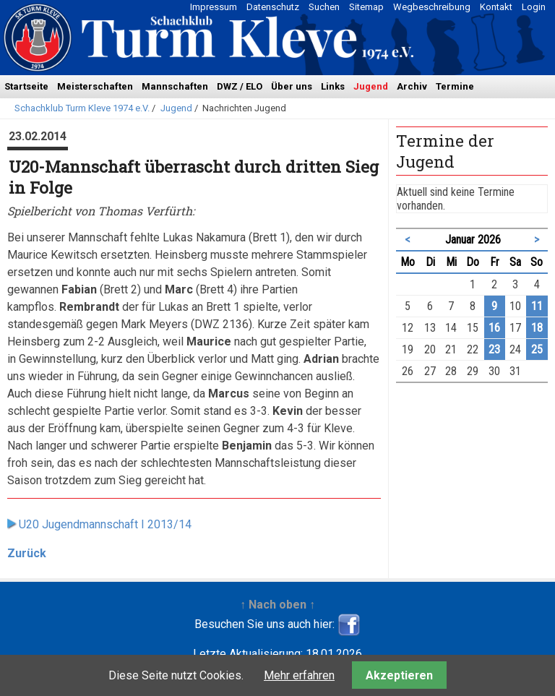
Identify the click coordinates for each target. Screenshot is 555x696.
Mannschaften (175, 86)
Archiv (412, 86)
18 (537, 328)
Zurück (26, 553)
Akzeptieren (399, 675)
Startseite (26, 86)
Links (333, 86)
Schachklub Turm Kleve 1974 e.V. (82, 108)
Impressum (213, 6)
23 (494, 349)
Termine (455, 86)
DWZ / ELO (239, 86)
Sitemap (366, 6)
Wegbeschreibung (431, 6)
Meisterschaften (95, 86)
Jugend (370, 86)
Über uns (291, 86)
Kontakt (496, 6)
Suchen (324, 6)
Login (534, 6)
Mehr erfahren (299, 675)
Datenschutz (272, 6)
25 (537, 349)
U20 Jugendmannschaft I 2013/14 (105, 524)
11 (537, 306)
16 (494, 328)
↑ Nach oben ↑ (277, 604)
